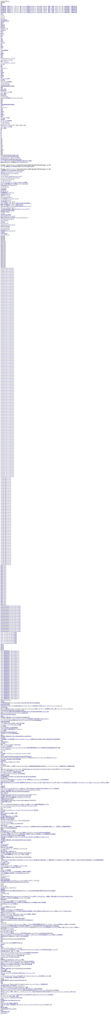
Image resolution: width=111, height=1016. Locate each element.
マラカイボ (3, 922)
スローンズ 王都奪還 (6, 870)
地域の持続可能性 (5, 721)
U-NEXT (3, 232)
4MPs (2, 868)
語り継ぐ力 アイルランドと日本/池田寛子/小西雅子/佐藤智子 (16, 871)
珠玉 (2, 36)
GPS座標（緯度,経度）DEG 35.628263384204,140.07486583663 (16, 968)
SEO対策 (3, 80)
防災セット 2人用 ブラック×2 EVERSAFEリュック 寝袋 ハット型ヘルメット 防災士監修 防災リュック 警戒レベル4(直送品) (32, 934)
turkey (2, 46)
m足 (2, 767)
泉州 (2, 71)
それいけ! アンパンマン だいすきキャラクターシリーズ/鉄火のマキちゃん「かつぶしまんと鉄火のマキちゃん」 (29, 757)
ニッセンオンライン (6, 180)
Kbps (2, 921)
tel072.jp (3, 26)
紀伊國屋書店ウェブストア (7, 192)
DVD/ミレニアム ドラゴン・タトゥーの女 (11, 948)
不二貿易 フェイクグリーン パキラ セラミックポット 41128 (16, 753)
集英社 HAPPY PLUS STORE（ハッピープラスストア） (14, 217)
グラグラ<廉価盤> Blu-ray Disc (8, 906)
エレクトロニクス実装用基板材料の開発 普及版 (13, 918)
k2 (1, 37)
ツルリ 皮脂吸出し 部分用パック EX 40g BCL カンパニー (15, 873)
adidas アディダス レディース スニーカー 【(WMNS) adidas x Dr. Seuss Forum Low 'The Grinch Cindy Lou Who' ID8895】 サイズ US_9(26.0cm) (35, 769)
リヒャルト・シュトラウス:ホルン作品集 (11, 724)
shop (2, 55)
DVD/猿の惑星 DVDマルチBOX (8, 1008)
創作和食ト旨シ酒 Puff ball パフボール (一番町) (12, 959)
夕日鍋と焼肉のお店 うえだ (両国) (9, 816)
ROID (2, 958)
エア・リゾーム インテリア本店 (9, 632)
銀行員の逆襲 (4, 1007)
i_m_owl (3, 42)
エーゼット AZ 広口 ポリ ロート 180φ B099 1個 (12, 955)
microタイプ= (4, 993)
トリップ (3, 785)
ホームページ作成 (5, 78)
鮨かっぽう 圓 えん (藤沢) (7, 931)
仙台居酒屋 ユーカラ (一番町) (8, 831)
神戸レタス (3, 565)
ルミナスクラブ (4, 223)
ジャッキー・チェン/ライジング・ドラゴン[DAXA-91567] (15, 820)
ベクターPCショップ (6, 200)
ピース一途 (3, 886)
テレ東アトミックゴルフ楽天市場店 (10, 733)
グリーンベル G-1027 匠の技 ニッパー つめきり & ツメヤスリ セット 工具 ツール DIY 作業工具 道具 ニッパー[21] (29, 949)
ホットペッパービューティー (8, 207)
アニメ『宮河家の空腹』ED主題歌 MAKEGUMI (13, 977)
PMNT (2, 855)
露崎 (2, 842)
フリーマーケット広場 (6, 92)
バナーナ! (3, 750)
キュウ (2, 15)
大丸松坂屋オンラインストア (8, 201)
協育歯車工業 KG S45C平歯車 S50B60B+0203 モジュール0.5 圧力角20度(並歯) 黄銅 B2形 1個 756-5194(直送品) (28, 890)
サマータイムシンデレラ (7, 822)
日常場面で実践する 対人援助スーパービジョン (13, 985)
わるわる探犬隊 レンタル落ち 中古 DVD (11, 867)
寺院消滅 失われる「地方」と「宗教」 (10, 951)
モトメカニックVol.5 (6, 807)
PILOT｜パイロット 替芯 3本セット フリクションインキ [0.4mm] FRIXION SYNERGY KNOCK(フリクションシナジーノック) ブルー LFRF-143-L (38, 991)
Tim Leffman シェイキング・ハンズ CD (10, 965)
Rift (1, 945)
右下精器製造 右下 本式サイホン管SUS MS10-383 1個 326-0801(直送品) (18, 776)
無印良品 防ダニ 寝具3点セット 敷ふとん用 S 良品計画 (14, 936)
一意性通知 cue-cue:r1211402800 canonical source (12, 170)
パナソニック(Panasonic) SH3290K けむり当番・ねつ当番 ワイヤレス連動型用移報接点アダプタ (25, 804)
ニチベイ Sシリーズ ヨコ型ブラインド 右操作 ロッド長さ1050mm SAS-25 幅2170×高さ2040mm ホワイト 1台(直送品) (30, 788)
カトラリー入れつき (6, 749)
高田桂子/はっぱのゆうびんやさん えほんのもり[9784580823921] (17, 920)
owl (1, 45)
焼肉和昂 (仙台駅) (5, 775)
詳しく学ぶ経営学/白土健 (7, 917)
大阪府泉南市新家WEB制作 (7, 86)
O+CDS (2, 701)
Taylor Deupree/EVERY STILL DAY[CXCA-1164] (12, 710)
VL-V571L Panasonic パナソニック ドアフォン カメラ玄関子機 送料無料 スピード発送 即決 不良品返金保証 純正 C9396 (30, 747)
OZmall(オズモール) (5, 194)
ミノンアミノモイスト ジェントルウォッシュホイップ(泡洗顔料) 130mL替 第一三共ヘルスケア (24, 718)
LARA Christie (4, 233)
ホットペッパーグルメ (6, 197)
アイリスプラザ (4, 174)
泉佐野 (2, 75)
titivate (2, 644)
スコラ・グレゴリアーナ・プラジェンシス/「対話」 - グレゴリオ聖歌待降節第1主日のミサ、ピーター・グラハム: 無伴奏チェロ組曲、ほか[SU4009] (38, 924)
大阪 (2, 69)
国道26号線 (3, 90)
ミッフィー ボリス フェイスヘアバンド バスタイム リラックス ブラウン (19, 806)
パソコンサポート (5, 83)
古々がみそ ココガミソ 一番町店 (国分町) (11, 772)
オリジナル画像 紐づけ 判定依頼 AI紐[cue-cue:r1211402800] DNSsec (17, 166)
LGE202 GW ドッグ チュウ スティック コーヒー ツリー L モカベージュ (18, 794)
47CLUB (3, 222)
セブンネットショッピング (7, 179)
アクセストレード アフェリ (8, 58)
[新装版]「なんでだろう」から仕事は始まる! (12, 909)
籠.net (2, 31)
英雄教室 (3, 889)
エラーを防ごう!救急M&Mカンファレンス (11, 729)
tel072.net (3, 27)
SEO (2, 66)
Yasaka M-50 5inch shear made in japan (10, 155)
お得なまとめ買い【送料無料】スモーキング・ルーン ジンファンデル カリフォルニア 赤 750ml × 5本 (26, 1004)
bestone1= (3, 892)
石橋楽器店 (3, 189)
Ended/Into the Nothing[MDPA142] (9, 732)
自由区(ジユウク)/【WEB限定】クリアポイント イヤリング (16, 797)
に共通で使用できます (6, 801)
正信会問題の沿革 (5, 1011)
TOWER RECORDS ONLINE (8, 210)
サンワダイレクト (5, 229)
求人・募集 (3, 93)
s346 (2, 38)
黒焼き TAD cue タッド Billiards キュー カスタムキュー (14, 162)
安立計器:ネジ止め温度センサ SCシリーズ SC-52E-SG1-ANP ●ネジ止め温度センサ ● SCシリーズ (25, 837)
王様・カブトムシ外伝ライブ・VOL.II (10, 762)
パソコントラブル (5, 84)
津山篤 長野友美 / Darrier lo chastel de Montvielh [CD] (13, 980)
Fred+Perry (3, 841)
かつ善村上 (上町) (5, 862)
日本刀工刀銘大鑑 (5, 879)
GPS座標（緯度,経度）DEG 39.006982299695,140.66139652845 (16, 840)
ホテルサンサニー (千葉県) (7, 781)
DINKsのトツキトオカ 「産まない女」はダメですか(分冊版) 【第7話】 (18, 914)
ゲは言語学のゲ (4, 742)
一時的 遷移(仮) (4, 50)
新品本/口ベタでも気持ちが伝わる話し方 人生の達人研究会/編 (16, 964)
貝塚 (2, 74)
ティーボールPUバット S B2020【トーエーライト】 (14, 848)
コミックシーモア (5, 227)
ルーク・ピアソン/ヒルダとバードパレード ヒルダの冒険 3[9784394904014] (19, 952)
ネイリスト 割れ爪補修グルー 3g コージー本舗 (12, 770)
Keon (2, 808)
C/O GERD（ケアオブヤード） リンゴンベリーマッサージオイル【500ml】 (19, 810)
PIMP (2, 1006)
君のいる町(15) (4, 793)
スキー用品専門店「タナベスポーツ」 (10, 651)
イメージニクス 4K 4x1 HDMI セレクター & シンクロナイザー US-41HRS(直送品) (21, 720)
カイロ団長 (3, 726)
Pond (2, 981)
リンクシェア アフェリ (7, 60)
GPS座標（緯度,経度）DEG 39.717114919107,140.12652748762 (16, 796)
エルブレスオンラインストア (8, 224)
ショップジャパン (5, 234)
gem (2, 43)
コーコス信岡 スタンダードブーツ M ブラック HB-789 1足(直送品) (17, 961)
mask (2, 47)
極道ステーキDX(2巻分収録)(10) (9, 828)
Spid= (2, 716)
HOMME (3, 908)
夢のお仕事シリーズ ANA (7, 928)
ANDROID (3, 760)
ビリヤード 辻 (4, 96)
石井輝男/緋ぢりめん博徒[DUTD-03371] (10, 1000)
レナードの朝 (4, 861)
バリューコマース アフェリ (8, 62)
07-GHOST (3, 764)
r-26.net (2, 22)
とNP (2, 763)
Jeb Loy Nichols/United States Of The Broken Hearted (16, 756)
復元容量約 (3, 814)
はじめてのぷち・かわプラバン (8, 887)
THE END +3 (4, 850)
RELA (2, 946)
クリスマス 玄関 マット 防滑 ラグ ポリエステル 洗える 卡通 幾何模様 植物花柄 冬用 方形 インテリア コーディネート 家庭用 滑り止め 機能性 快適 (37, 766)
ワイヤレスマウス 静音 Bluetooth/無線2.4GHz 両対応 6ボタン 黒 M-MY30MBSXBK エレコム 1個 (25, 711)
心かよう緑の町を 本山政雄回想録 (9, 727)
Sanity (2, 885)
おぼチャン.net (4, 28)
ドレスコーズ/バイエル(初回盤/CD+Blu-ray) (11, 942)
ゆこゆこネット (4, 191)
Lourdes (2, 944)
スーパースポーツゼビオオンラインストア (11, 176)
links (2, 99)
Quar (2, 967)
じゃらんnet (4, 188)
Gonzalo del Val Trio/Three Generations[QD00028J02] (13, 938)
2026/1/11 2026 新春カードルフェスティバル (12, 98)
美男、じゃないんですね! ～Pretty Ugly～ (11, 744)
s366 (2, 40)
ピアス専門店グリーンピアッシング (10, 198)
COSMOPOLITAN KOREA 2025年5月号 (15, 882)
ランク (2, 883)
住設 (2, 13)
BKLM (2, 1001)
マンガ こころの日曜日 (6, 746)
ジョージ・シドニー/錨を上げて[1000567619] (12, 823)
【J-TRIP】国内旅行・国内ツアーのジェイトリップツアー (15, 209)
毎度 (2, 87)
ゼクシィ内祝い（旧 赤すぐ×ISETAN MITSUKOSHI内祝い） (16, 203)
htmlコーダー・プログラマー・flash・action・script (13, 125)
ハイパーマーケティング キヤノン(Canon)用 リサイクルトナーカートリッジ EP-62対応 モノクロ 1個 (26, 976)
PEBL (2, 1010)
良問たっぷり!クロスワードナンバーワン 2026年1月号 (14, 713)
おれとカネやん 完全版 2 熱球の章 (9, 1003)
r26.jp (2, 23)
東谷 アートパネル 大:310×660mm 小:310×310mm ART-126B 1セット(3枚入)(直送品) (21, 988)
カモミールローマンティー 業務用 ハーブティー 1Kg (14, 865)
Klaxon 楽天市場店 (5, 704)
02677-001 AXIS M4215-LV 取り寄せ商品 (11, 759)
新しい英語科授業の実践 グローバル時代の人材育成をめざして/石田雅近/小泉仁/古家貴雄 (23, 902)
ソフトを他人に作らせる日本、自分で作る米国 (12, 723)
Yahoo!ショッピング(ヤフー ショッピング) (11, 172)
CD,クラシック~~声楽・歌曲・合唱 (9, 996)
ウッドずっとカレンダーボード (8, 930)
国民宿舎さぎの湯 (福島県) (7, 819)
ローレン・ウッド (5, 876)
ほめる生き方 (4, 825)
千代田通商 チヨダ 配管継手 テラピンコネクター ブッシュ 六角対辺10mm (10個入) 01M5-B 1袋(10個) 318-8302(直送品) (30, 739)
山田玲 (2, 754)
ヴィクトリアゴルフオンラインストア (10, 177)
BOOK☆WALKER (5, 226)
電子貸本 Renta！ (5, 211)
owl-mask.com (4, 19)
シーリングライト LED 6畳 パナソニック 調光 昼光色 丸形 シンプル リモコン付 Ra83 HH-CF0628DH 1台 (27, 933)
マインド (3, 16)
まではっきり (4, 1013)
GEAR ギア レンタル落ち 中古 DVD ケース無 (12, 915)
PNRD (2, 999)
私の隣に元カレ (4, 778)
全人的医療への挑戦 (6, 971)
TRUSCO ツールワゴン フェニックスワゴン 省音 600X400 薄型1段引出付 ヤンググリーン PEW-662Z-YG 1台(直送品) (30, 990)
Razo (2, 941)
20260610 (3, 2)
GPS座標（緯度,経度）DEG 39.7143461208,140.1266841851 (15, 791)
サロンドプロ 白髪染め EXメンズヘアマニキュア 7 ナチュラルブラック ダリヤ (20, 790)
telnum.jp (3, 24)
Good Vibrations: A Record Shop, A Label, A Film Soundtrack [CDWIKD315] (18, 800)
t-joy (2, 803)
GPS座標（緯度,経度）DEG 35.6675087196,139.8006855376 (15, 717)
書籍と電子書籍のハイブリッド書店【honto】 (12, 204)
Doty (2, 752)
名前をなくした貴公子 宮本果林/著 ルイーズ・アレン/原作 (15, 898)
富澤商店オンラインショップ (8, 230)
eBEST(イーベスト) (5, 195)
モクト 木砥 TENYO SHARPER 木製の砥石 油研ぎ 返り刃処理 (16, 160)
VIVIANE (3, 743)
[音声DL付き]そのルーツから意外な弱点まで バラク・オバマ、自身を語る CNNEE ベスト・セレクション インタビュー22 (31, 705)
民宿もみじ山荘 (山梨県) (7, 847)
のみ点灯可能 (4, 707)
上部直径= (3, 838)
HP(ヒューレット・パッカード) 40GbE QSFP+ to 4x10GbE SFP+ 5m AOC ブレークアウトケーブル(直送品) (27, 994)
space (2, 734)
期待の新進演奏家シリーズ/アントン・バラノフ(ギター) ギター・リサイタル (20, 880)
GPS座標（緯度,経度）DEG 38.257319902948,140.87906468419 (16, 852)
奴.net (2, 33)
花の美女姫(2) (4, 845)
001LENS (3, 236)
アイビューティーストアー (7, 268)
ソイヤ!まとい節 (5, 893)
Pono (2, 982)
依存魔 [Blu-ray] (4, 864)
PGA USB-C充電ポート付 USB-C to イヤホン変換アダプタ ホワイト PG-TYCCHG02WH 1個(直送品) (25, 832)
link (1, 3)
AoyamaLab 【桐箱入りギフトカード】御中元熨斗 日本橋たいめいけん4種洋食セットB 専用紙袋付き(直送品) (28, 834)
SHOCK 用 (3, 877)
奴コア (2, 34)
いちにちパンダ (4, 844)
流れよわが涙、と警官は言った (8, 851)
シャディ (3, 213)
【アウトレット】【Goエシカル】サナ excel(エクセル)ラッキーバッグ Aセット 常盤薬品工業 (24, 984)
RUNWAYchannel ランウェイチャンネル (11, 606)
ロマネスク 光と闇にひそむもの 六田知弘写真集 (13, 835)
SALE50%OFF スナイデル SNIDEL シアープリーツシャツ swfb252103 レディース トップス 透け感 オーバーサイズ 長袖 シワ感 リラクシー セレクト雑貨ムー (40, 927)
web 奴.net (3, 30)
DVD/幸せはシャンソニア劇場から (9, 903)
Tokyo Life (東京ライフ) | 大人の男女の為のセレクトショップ (16, 206)
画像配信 (3, 787)
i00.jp (2, 54)
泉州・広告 (3, 89)
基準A (2, 829)
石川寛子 (3, 974)
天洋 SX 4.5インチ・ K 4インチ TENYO (10, 157)
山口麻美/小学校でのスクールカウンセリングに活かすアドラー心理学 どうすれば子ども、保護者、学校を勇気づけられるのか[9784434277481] (37, 896)
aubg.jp (2, 53)
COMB (2, 978)
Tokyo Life (3, 241)
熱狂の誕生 (3, 899)
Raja (2, 940)
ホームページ (4, 68)
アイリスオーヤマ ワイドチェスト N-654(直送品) (13, 773)
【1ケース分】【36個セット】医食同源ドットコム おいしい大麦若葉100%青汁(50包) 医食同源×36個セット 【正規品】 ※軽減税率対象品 (36, 826)
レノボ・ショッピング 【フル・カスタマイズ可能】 (14, 182)
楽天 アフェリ (4, 61)
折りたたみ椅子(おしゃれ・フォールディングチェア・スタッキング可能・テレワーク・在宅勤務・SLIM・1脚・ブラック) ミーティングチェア (37, 708)
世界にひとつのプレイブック (8, 912)
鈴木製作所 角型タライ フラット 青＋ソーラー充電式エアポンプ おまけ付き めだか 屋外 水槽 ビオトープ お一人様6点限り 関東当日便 (39, 6)
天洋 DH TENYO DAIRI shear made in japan (11, 159)
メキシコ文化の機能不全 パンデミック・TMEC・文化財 (15, 854)
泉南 (2, 77)
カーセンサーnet (5, 186)
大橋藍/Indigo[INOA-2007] (7, 798)
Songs (2, 858)
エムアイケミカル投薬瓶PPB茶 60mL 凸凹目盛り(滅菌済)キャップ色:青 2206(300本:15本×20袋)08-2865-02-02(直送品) (30, 925)
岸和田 (2, 72)
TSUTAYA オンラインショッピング (9, 173)
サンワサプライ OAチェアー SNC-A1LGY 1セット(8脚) (14, 987)
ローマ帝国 (3, 730)
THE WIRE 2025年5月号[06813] (8, 714)
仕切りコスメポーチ (6, 700)
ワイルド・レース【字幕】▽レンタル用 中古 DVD (13, 901)
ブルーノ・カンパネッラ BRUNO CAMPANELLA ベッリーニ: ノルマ (18, 973)
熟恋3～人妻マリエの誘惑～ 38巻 (9, 813)
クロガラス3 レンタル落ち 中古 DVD (10, 957)
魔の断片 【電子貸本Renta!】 (8, 817)
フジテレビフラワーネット (7, 219)
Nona (2, 740)
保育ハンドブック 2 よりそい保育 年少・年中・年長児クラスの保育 (18, 962)
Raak (2, 937)
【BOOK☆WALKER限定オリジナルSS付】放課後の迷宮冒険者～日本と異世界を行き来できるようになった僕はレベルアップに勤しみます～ (36, 911)
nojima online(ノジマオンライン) (9, 185)
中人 (2, 895)
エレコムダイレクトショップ (8, 216)
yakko (2, 41)
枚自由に (3, 811)
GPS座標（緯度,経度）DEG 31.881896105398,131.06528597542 (16, 736)
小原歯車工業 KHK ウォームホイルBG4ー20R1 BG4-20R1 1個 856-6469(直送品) (20, 702)
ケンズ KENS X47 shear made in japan (10, 156)
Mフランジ (3, 874)
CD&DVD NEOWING (6, 214)
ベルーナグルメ (4, 220)
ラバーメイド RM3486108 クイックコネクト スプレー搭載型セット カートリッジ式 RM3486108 (25, 779)
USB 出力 (3, 737)
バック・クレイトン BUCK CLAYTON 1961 (11, 997)
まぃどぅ (3, 18)
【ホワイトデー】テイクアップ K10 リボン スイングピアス (16, 954)
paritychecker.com (5, 21)
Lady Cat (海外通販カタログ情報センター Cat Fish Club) (14, 183)
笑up (2, 51)
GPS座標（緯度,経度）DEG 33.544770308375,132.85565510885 (16, 857)
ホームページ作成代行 (6, 81)
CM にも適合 (4, 970)
